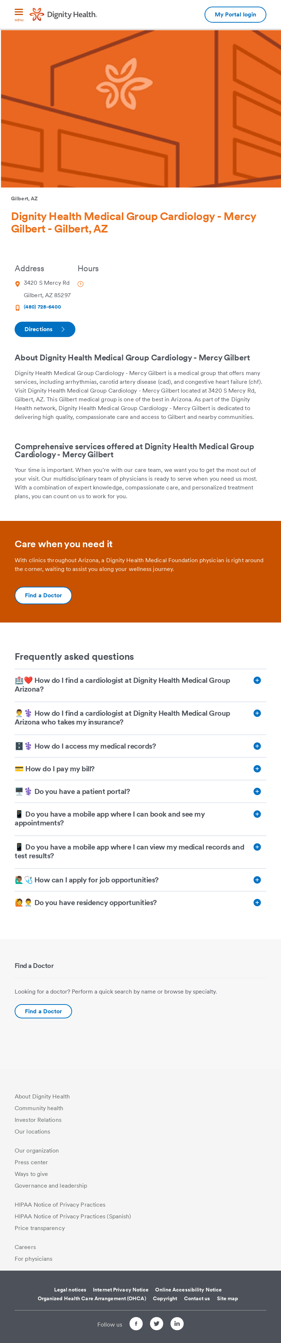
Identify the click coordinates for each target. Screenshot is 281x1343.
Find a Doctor (43, 1011)
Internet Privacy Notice (121, 1290)
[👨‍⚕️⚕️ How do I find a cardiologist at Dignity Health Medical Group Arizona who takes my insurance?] (140, 718)
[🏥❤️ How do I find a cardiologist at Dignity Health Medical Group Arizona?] (140, 685)
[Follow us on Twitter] (156, 1325)
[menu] (19, 15)
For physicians (33, 1258)
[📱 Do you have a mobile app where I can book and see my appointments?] (140, 819)
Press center (31, 1162)
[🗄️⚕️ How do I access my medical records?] (140, 746)
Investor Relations (38, 1119)
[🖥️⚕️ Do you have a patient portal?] (140, 791)
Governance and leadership (51, 1185)
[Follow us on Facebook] (136, 1325)
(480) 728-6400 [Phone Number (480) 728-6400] (42, 307)
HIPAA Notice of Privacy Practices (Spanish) (73, 1216)
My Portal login (235, 14)
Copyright (165, 1298)
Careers (25, 1247)
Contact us (197, 1298)
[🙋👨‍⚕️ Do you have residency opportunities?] (140, 902)
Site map (228, 1298)
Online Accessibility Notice (188, 1290)
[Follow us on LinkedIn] (177, 1325)
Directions (44, 329)
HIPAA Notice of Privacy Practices (60, 1204)
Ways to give (31, 1173)
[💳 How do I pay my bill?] (140, 769)
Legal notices (70, 1290)
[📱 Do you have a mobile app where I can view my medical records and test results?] (140, 852)
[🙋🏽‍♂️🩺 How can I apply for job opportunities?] (140, 880)
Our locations (32, 1131)
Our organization (37, 1150)
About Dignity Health (42, 1096)
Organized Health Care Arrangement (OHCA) (92, 1298)
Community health (39, 1108)
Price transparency (40, 1228)
